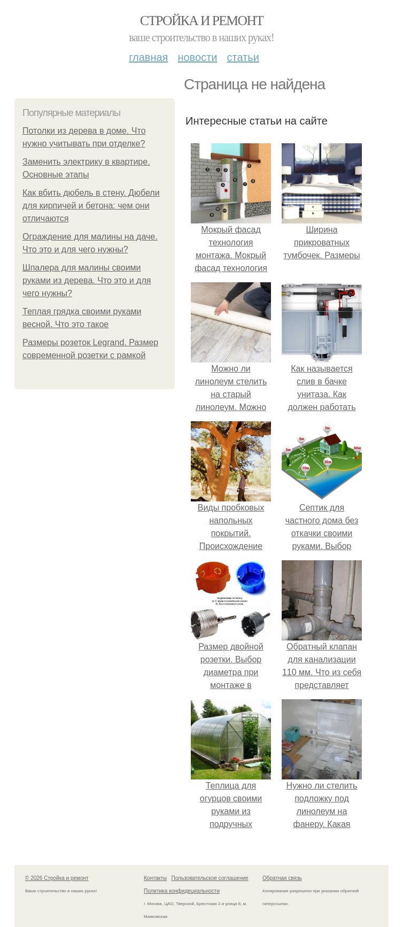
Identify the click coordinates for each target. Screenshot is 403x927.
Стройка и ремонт (202, 20)
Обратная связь (282, 878)
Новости (197, 57)
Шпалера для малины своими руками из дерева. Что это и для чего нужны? (86, 280)
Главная (148, 57)
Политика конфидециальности (182, 891)
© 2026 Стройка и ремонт (57, 878)
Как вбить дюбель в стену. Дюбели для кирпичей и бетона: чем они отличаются (91, 205)
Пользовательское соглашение (210, 878)
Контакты (155, 878)
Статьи (243, 57)
